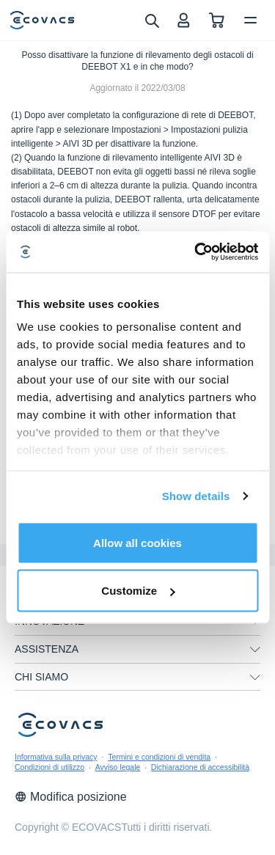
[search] (151, 19)
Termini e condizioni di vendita (159, 756)
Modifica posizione (71, 796)
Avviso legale (118, 767)
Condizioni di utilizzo (49, 767)
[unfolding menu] (255, 650)
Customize (138, 590)
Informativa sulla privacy (56, 756)
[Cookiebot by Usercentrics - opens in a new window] (195, 252)
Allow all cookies (137, 542)
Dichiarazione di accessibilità (200, 767)
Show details (196, 496)
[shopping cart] (216, 20)
